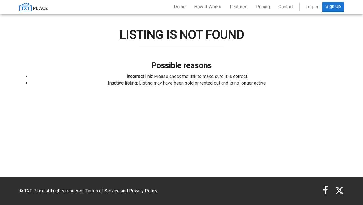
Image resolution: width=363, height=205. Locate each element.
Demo (180, 6)
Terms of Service (102, 191)
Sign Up (333, 6)
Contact (286, 6)
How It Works (207, 6)
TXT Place (34, 191)
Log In (311, 6)
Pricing (263, 6)
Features (238, 6)
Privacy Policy (143, 191)
